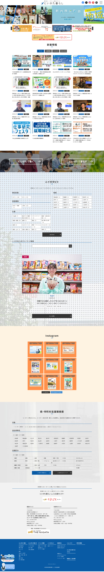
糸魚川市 (86, 444)
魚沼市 (15, 444)
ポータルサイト (79, 461)
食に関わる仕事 (49, 306)
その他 (63, 459)
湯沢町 (31, 444)
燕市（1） (56, 200)
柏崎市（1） (57, 208)
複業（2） (44, 230)
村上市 (31, 439)
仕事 (15, 459)
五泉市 (86, 439)
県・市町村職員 (21, 560)
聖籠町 (62, 439)
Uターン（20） (16, 198)
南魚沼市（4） (66, 205)
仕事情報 (48, 51)
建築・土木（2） (17, 230)
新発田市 (55, 439)
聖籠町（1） (66, 198)
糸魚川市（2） (86, 208)
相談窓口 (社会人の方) (61, 546)
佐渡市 (15, 447)
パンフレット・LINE (61, 559)
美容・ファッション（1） (36, 226)
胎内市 (46, 439)
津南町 (46, 444)
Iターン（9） (25, 198)
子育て (44, 466)
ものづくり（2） (26, 225)
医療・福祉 (21, 558)
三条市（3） (86, 200)
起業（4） (15, 225)
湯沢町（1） (76, 205)
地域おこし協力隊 (22, 553)
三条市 (54, 441)
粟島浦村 (24, 439)
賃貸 (25, 461)
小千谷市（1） (76, 203)
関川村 (39, 439)
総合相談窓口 (21, 546)
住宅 (15, 461)
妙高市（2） (76, 208)
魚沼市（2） (57, 205)
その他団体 (24, 447)
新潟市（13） (86, 198)
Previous (19, 14)
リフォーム (45, 461)
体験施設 (27, 468)
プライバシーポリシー (52, 564)
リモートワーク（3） (35, 217)
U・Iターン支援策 (60, 557)
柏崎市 (54, 444)
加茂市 (46, 441)
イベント (56, 51)
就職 (25, 459)
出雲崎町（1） (86, 203)
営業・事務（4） (26, 230)
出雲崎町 (86, 441)
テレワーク (21, 550)
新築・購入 (36, 461)
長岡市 (70, 441)
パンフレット (79, 459)
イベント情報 (41, 543)
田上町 (39, 441)
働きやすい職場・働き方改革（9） (26, 217)
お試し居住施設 (31, 550)
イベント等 (36, 468)
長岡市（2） (66, 203)
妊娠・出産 (36, 466)
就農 (44, 459)
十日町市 (40, 444)
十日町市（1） (86, 205)
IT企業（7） (16, 217)
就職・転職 (59, 306)
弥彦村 (31, 441)
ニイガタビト (51, 543)
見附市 (62, 441)
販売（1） (34, 230)
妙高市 (78, 444)
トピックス (63, 51)
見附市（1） (57, 203)
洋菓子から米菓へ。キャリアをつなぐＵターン (52, 302)
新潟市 (55, 306)
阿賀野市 (71, 439)
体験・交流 (16, 468)
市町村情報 (79, 543)
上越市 (70, 444)
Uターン (44, 306)
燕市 (23, 441)
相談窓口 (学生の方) (60, 548)
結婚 (25, 466)
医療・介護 (54, 459)
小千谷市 (79, 441)
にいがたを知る (31, 546)
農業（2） (24, 221)
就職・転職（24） (17, 221)
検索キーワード (50, 546)
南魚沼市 (24, 444)
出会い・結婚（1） (16, 207)
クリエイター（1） (46, 225)
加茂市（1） (76, 200)
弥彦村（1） (66, 200)
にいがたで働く (22, 543)
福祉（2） (34, 221)
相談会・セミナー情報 (42, 546)
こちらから (32, 522)
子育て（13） (25, 206)
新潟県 (15, 439)
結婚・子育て (17, 466)
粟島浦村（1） (57, 198)
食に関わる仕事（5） (45, 222)
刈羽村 (62, 444)
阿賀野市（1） (76, 198)
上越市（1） (66, 208)
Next (84, 14)
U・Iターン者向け (18, 427)
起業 (35, 459)
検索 (70, 246)
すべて (40, 51)
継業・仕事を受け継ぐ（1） (46, 217)
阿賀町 (78, 439)
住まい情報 (30, 548)
